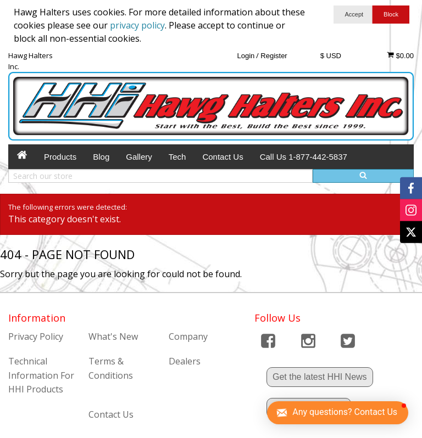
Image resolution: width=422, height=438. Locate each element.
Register (273, 56)
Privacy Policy (35, 336)
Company (188, 336)
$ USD (330, 56)
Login (245, 56)
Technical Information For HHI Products (41, 375)
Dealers (185, 361)
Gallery (139, 156)
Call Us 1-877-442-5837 (303, 156)
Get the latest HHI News (320, 376)
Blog (101, 156)
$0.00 (400, 55)
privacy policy (137, 25)
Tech (177, 156)
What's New (113, 336)
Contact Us (222, 156)
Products (60, 156)
